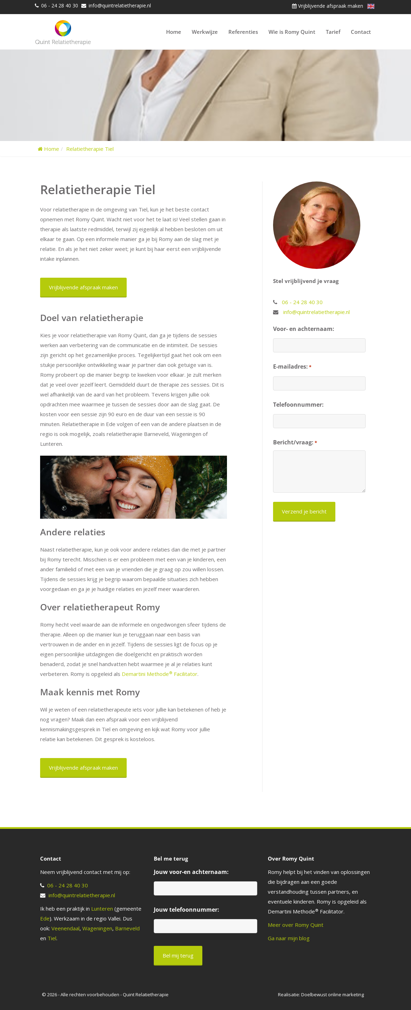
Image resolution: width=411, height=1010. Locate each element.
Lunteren (102, 908)
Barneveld (127, 928)
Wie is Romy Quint (291, 31)
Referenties (243, 31)
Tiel (52, 938)
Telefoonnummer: (298, 404)
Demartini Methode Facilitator (159, 673)
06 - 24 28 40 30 (59, 5)
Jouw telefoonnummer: (186, 909)
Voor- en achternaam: (303, 329)
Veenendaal (65, 928)
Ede (45, 918)
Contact (361, 31)
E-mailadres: (292, 367)
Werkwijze (205, 31)
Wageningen (97, 928)
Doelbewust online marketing (332, 994)
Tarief (333, 31)
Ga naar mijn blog (289, 938)
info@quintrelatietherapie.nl (120, 5)
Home (173, 31)
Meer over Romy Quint (295, 924)
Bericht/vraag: (295, 443)
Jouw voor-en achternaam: (191, 872)
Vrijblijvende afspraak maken (327, 5)
